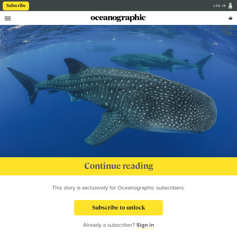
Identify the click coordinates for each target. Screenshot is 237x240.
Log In (220, 6)
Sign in (145, 225)
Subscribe (16, 5)
